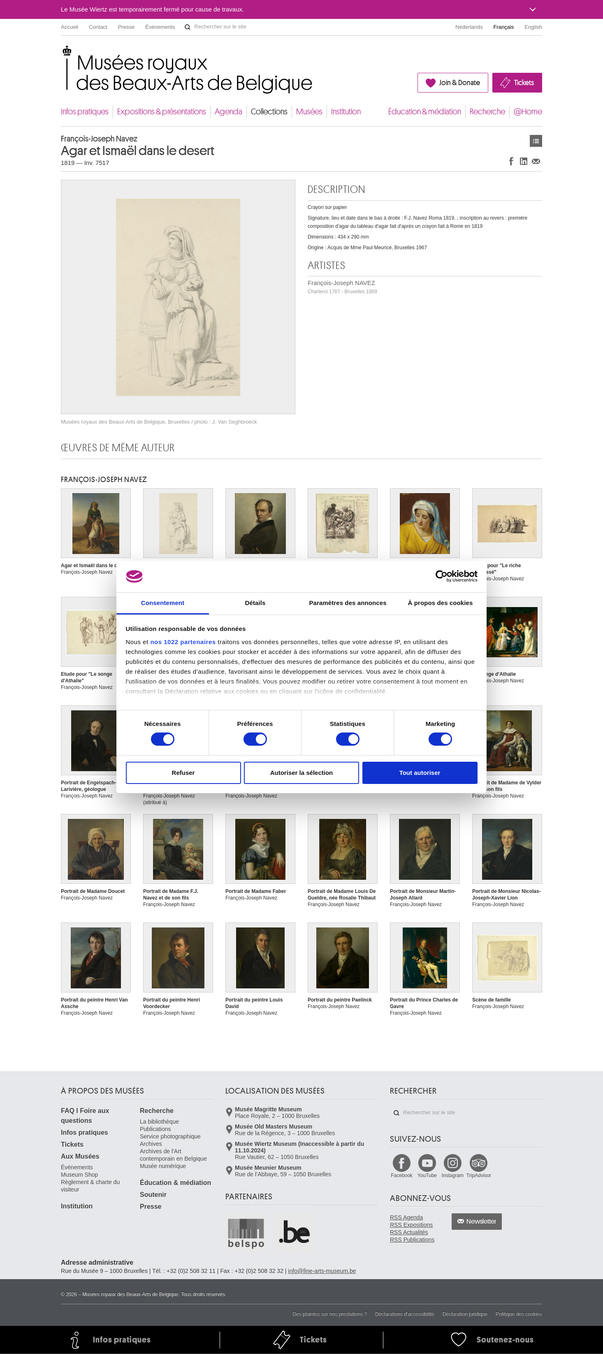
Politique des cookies (519, 1314)
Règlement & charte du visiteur (90, 1186)
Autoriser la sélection (301, 772)
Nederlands (469, 27)
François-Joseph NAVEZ (342, 286)
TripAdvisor (478, 1175)
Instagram (453, 1175)
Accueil (69, 27)
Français (504, 27)
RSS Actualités (409, 1232)
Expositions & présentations (161, 111)
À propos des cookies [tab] (440, 602)
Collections (269, 111)
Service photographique (170, 1136)
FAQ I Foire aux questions (85, 1115)
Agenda (228, 111)
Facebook (402, 1175)
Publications (155, 1129)
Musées (309, 111)
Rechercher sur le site (187, 27)
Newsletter (481, 1221)
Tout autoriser (420, 772)
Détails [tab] (255, 602)
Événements (160, 27)
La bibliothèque (159, 1121)
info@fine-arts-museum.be (322, 1271)
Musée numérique (163, 1166)
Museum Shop (79, 1174)
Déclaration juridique (465, 1314)
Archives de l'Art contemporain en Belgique (173, 1155)
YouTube (427, 1175)
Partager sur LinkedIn (523, 161)
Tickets (524, 82)
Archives (151, 1144)
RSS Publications (412, 1239)
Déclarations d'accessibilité (404, 1314)
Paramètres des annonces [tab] (347, 602)
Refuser (183, 772)
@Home (528, 111)
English (533, 27)
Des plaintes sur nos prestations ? (329, 1314)
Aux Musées (80, 1156)
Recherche (487, 111)
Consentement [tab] (162, 602)
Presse (126, 27)
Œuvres (536, 141)
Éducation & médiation (424, 111)
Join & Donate (459, 82)
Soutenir (153, 1194)
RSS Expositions (411, 1225)
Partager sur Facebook (511, 161)
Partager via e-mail (536, 161)
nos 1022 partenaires (183, 641)
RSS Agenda (406, 1217)
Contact (98, 27)
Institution (346, 111)
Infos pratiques (85, 111)
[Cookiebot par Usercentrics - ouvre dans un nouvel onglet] (442, 576)
